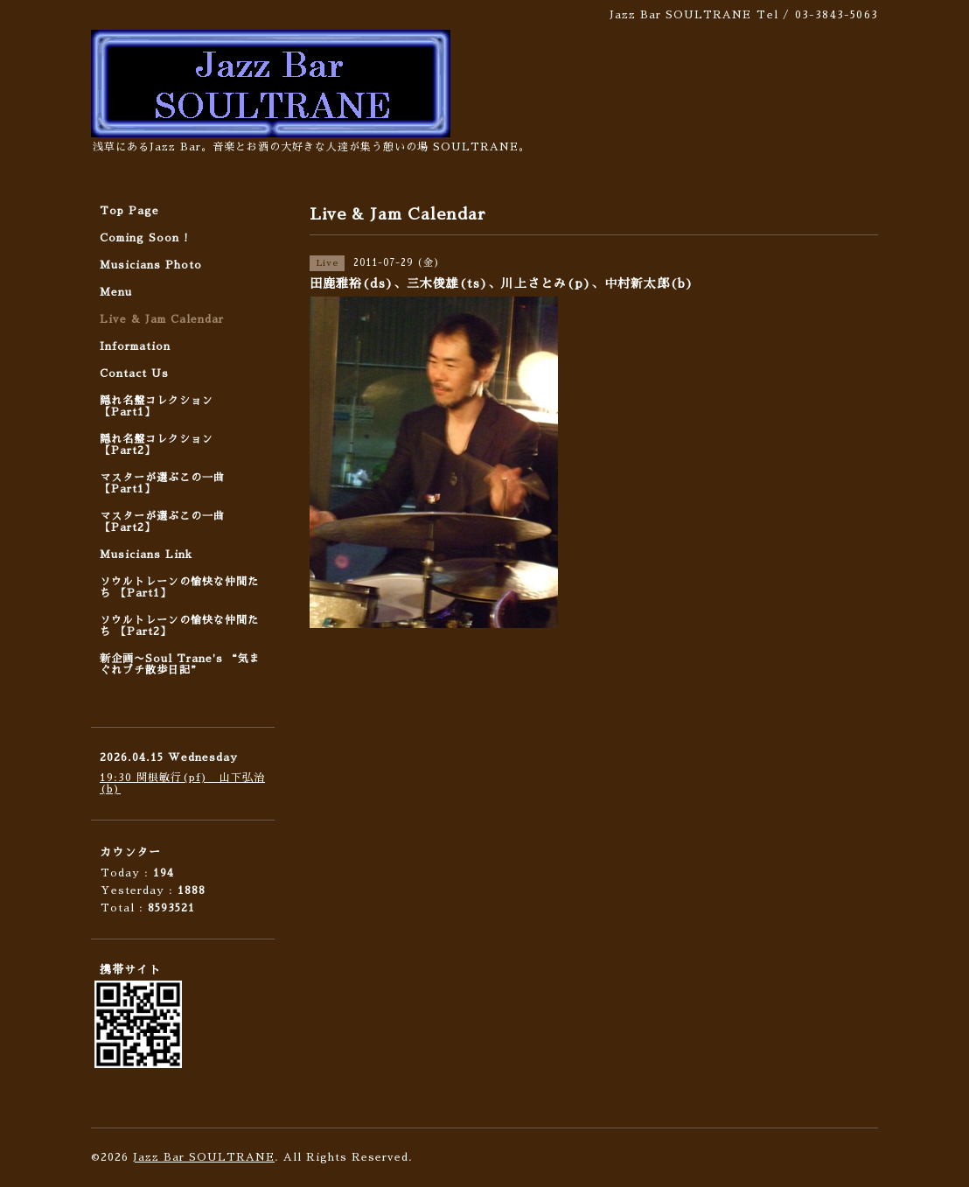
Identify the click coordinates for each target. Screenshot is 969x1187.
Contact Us (134, 373)
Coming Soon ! (144, 238)
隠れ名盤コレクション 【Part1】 (156, 406)
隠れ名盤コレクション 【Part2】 (156, 445)
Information (135, 346)
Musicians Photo (151, 265)
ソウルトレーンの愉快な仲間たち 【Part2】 (179, 626)
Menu (116, 292)
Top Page (129, 211)
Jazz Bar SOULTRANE (204, 1157)
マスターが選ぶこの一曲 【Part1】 (162, 483)
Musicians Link (146, 554)
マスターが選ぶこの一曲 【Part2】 (162, 522)
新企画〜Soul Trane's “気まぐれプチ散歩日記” (180, 664)
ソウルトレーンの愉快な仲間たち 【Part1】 (179, 587)
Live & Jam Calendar (162, 319)
